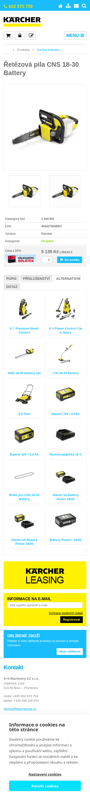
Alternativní (68, 279)
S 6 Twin (24, 414)
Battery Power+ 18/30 (65, 540)
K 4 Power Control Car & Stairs (65, 330)
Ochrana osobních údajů (66, 613)
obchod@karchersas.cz (20, 709)
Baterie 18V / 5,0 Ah (24, 454)
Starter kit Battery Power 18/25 (66, 497)
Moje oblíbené (69, 651)
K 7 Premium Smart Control (24, 330)
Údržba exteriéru (48, 50)
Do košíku (69, 260)
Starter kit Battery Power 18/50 (24, 542)
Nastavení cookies (45, 774)
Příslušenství (36, 279)
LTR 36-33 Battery (65, 373)
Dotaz (12, 287)
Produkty (23, 50)
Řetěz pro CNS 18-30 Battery (24, 497)
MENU (75, 35)
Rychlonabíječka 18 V (66, 454)
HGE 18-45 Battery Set (24, 373)
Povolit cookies (44, 786)
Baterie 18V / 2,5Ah (66, 414)
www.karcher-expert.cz (7, 49)
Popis (11, 279)
